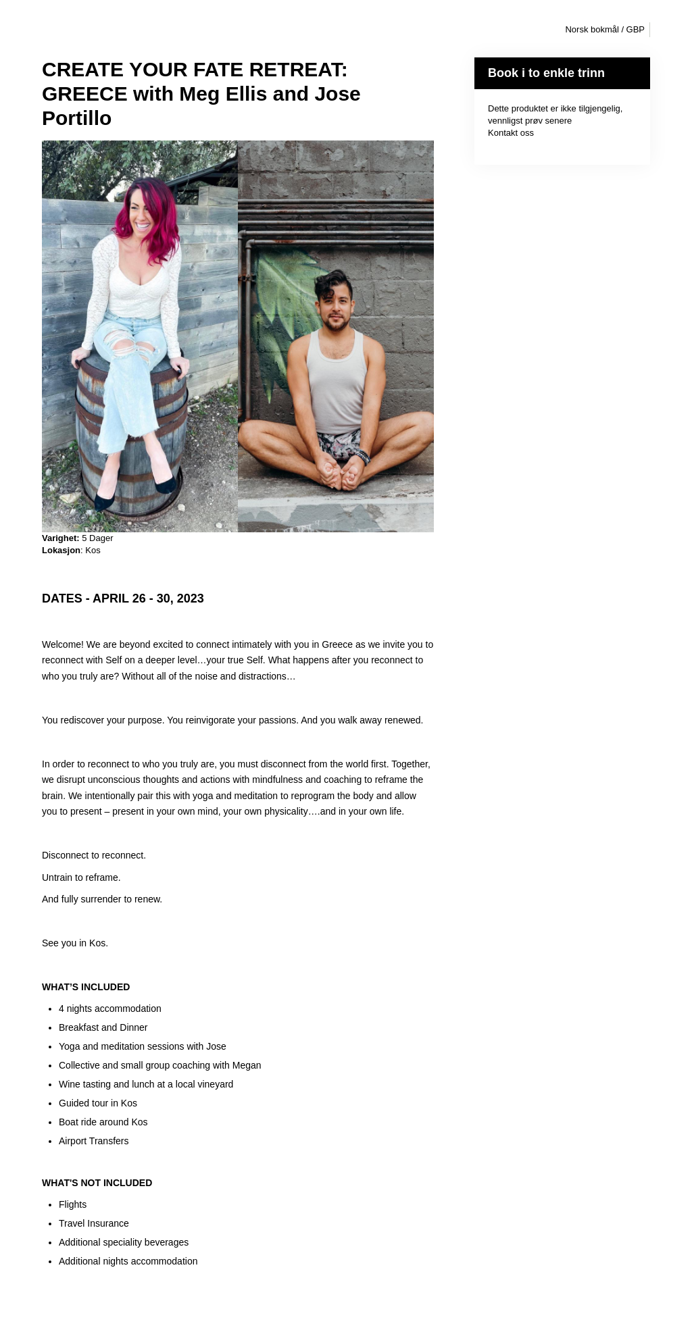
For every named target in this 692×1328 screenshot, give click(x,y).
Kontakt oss (511, 133)
